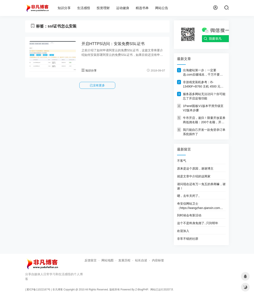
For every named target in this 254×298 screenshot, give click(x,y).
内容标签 (158, 260)
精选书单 (142, 8)
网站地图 (107, 260)
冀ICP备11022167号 (38, 289)
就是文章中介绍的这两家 (193, 176)
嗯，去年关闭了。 (189, 196)
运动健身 (122, 8)
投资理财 (103, 8)
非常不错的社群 (187, 238)
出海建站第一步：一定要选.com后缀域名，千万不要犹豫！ (203, 72)
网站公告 (161, 8)
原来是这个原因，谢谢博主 (195, 168)
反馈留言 (91, 260)
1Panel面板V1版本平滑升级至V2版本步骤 (203, 108)
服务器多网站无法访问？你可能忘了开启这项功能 (204, 96)
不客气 (181, 160)
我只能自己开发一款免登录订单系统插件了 (204, 132)
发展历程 (124, 260)
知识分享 (64, 8)
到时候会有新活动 (189, 215)
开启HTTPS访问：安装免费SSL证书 (113, 44)
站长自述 (141, 260)
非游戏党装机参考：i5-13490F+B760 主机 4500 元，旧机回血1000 (203, 84)
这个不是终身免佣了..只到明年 (197, 223)
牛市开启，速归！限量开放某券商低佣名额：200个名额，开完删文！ (204, 120)
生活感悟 (83, 8)
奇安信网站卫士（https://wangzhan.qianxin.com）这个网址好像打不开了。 (200, 206)
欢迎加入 (183, 231)
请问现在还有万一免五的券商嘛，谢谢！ (201, 186)
